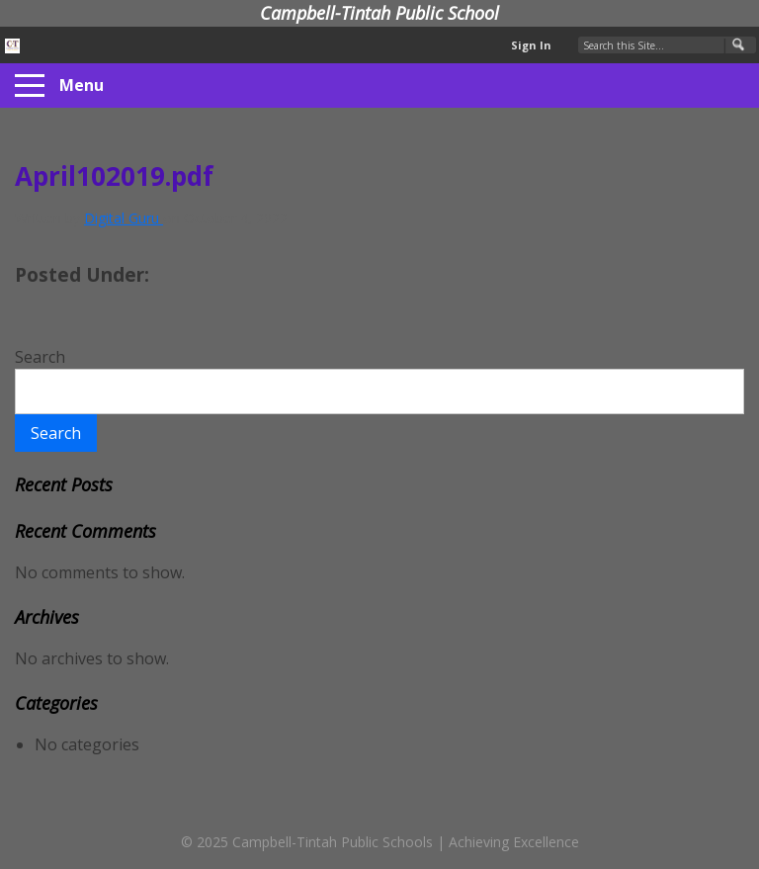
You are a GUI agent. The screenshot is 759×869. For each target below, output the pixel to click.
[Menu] (29, 86)
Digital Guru (123, 218)
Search (40, 357)
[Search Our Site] (667, 45)
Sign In (531, 45)
